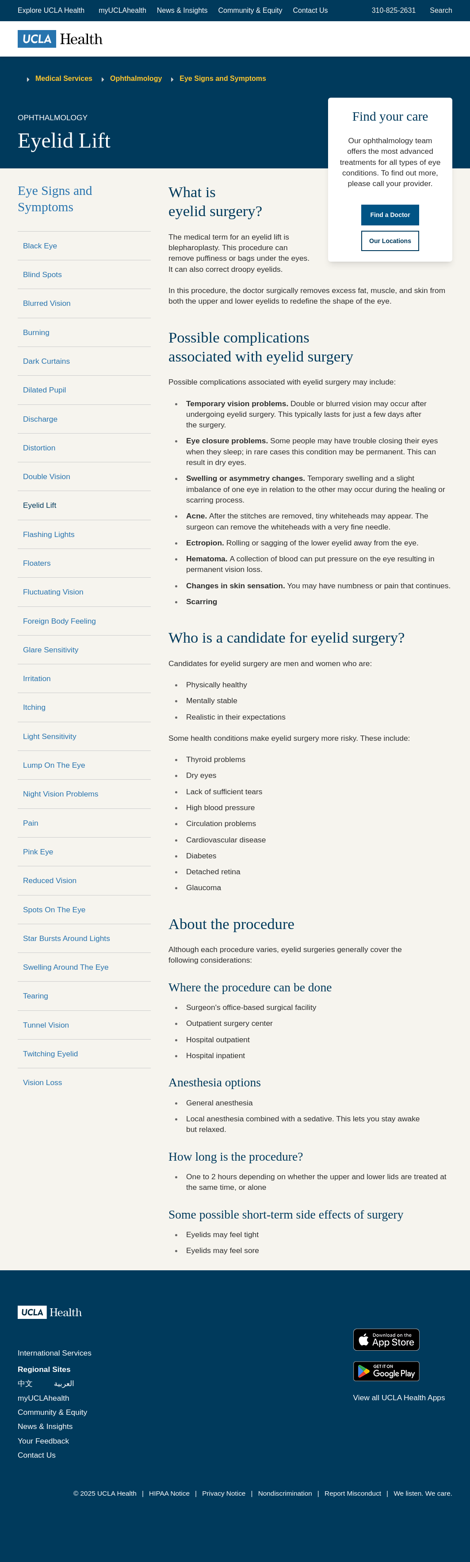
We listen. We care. (423, 1493)
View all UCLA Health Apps (399, 1397)
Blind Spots (42, 274)
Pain (30, 823)
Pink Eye (38, 851)
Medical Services (63, 78)
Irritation (37, 678)
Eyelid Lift (39, 505)
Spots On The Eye (54, 909)
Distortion (39, 447)
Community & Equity (250, 10)
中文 (25, 1383)
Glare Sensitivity (50, 649)
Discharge (40, 419)
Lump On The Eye (54, 765)
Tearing (35, 995)
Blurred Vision (47, 303)
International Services (55, 1353)
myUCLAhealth (122, 10)
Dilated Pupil (44, 389)
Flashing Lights (49, 534)
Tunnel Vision (46, 1025)
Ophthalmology (136, 78)
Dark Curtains (46, 361)
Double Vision (46, 476)
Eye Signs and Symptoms (223, 78)
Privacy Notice (223, 1493)
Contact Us (310, 10)
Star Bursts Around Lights (66, 938)
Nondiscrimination (285, 1493)
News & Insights (182, 10)
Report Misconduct (353, 1493)
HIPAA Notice (169, 1493)
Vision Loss (42, 1082)
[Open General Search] (439, 10)
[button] (52, 10)
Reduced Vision (49, 880)
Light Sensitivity (49, 736)
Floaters (37, 563)
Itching (34, 707)
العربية (64, 1383)
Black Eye (40, 245)
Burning (36, 332)
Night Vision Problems (60, 793)
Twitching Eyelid (50, 1053)
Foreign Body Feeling (59, 621)
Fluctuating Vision (53, 591)
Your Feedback (43, 1440)
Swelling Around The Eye (66, 967)
